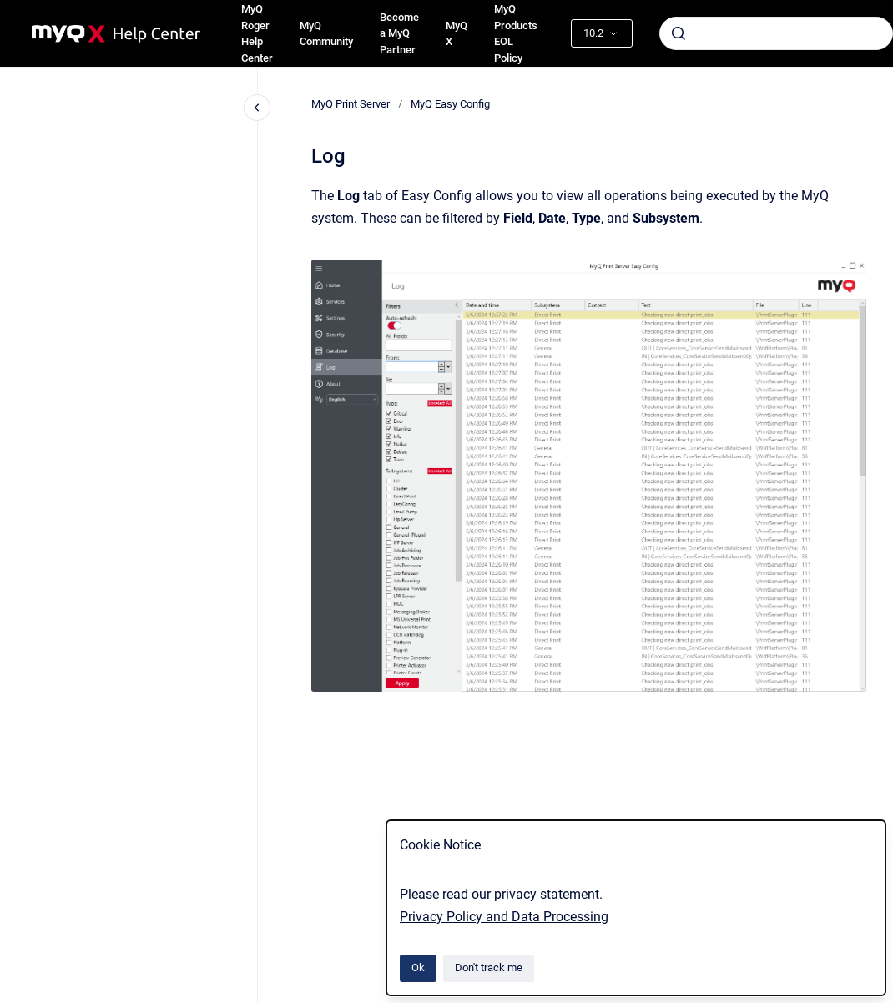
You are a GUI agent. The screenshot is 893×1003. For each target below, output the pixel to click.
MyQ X (456, 33)
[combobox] (776, 33)
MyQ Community (326, 33)
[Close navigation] (257, 107)
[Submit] (678, 33)
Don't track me (488, 967)
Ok (418, 967)
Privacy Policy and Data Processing (504, 917)
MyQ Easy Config (450, 104)
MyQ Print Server (350, 104)
